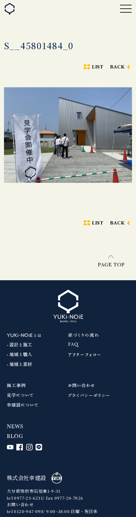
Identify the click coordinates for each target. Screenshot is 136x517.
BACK (117, 67)
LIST (97, 67)
